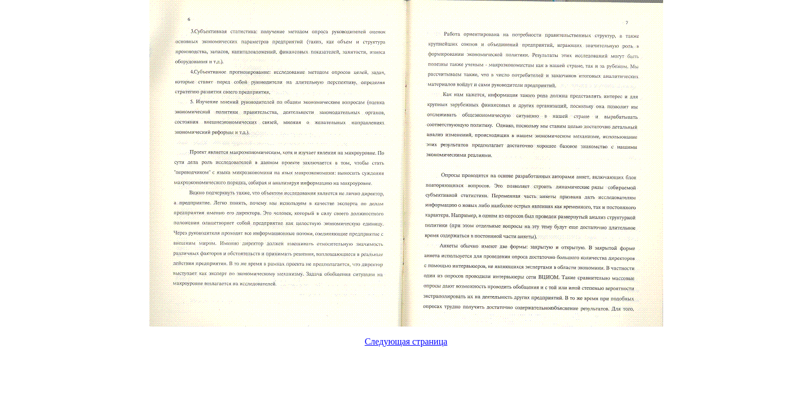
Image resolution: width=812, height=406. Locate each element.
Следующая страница (406, 341)
